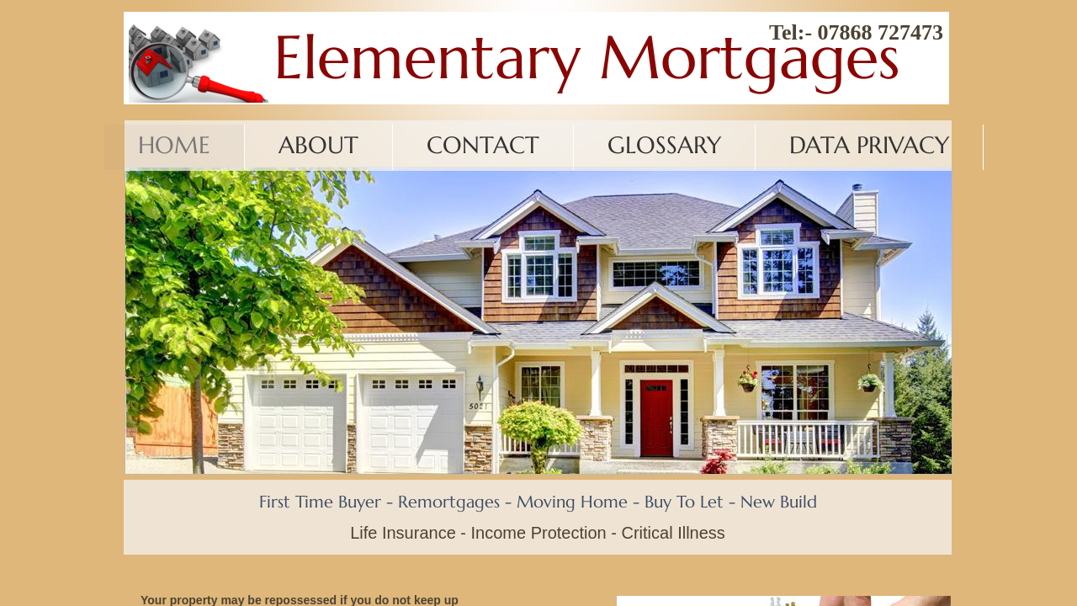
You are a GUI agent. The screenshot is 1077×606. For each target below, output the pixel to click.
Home (174, 145)
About (318, 145)
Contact (483, 145)
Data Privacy (869, 145)
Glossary (664, 145)
